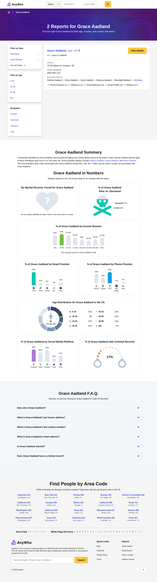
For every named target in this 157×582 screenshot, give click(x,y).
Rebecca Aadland (104, 80)
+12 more (138, 80)
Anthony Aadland (54, 80)
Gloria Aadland (71, 80)
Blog (98, 546)
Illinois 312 (78, 503)
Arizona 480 (133, 510)
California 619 (78, 518)
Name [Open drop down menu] (54, 4)
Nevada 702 (105, 495)
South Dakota (16, 60)
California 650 (51, 510)
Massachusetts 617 (106, 510)
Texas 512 (78, 510)
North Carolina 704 (106, 518)
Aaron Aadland (87, 80)
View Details (137, 50)
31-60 (12, 87)
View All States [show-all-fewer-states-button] (18, 65)
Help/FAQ (100, 551)
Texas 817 (133, 518)
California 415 (23, 503)
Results (13, 114)
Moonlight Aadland (123, 80)
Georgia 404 (51, 503)
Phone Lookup (127, 555)
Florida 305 (78, 495)
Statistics (14, 126)
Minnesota (14, 54)
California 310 (23, 495)
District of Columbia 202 (133, 495)
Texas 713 (133, 503)
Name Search (127, 546)
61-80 (12, 92)
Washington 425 (23, 510)
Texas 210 (51, 518)
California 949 (105, 503)
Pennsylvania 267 (24, 518)
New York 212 (51, 495)
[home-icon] (8, 12)
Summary (14, 120)
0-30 (12, 81)
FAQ (12, 132)
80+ (12, 98)
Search (81, 560)
